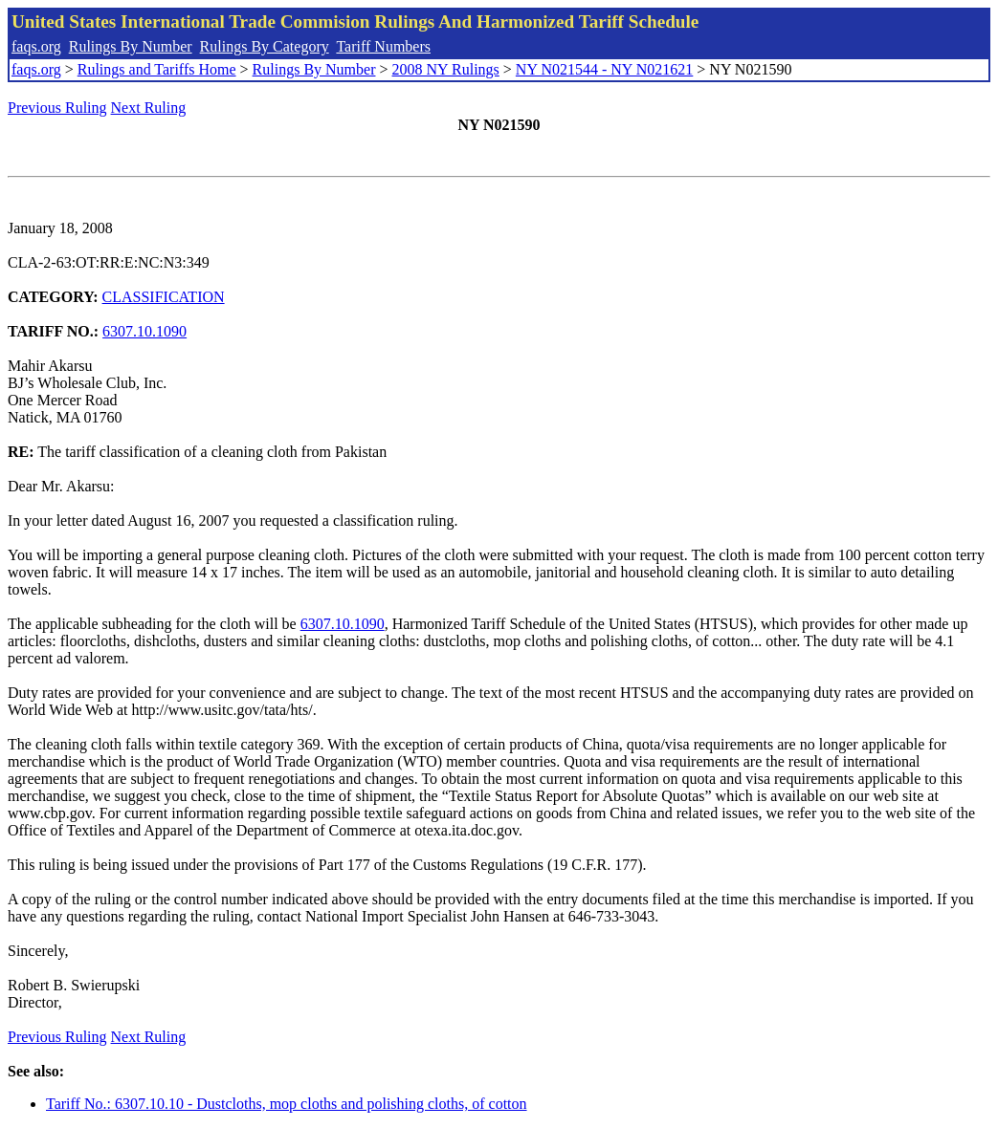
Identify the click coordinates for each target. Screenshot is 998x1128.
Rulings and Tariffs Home (157, 69)
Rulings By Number (130, 46)
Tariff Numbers (383, 46)
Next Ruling (149, 107)
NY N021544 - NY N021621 (604, 69)
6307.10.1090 (144, 331)
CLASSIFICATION (163, 297)
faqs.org (36, 46)
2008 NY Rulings (445, 69)
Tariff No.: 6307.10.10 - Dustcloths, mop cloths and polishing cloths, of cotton (286, 1103)
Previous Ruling (57, 107)
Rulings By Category (264, 46)
